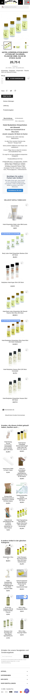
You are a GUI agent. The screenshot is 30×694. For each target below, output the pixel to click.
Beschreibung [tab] (8, 118)
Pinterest (15, 90)
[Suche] (15, 7)
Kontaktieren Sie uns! (15, 190)
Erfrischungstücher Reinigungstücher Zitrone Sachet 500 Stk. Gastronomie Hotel (22, 584)
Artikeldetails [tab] (19, 118)
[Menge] (3, 78)
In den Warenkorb (15, 79)
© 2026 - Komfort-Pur (7, 689)
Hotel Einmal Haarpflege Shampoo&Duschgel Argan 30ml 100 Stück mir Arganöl (22, 446)
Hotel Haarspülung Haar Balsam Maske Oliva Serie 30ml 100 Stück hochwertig (22, 523)
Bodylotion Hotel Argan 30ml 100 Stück (13, 282)
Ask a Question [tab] (19, 121)
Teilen (6, 90)
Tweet (11, 90)
